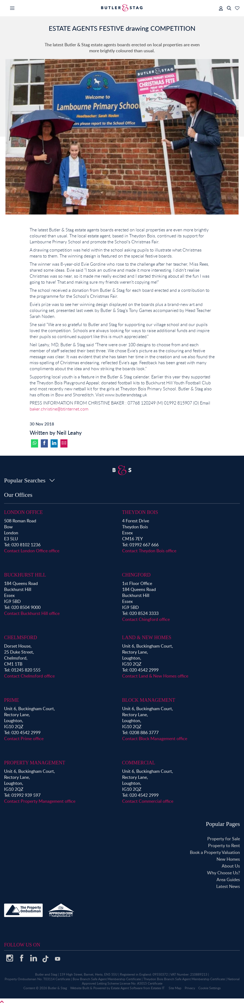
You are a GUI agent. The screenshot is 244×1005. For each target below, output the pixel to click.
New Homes (228, 859)
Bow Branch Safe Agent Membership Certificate (107, 979)
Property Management (34, 762)
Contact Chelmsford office (29, 676)
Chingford (136, 575)
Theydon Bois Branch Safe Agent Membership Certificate (184, 979)
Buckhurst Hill (25, 575)
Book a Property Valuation (215, 852)
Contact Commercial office (147, 801)
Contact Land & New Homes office (155, 676)
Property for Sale (223, 839)
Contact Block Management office (154, 739)
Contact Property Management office (39, 801)
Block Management (148, 700)
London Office (23, 512)
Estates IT (158, 988)
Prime (11, 700)
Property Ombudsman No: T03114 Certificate (37, 979)
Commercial (138, 762)
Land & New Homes (146, 637)
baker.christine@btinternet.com (59, 409)
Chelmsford (20, 637)
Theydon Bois (140, 512)
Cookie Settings (209, 988)
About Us (231, 866)
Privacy (190, 988)
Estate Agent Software (127, 988)
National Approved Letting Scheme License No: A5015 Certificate (161, 981)
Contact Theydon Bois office (149, 551)
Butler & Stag (57, 988)
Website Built (79, 988)
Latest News (228, 886)
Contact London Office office (31, 551)
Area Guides (228, 880)
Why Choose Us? (223, 873)
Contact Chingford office (146, 619)
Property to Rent (224, 845)
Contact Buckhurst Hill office (32, 613)
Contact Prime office (24, 739)
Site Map (175, 988)
